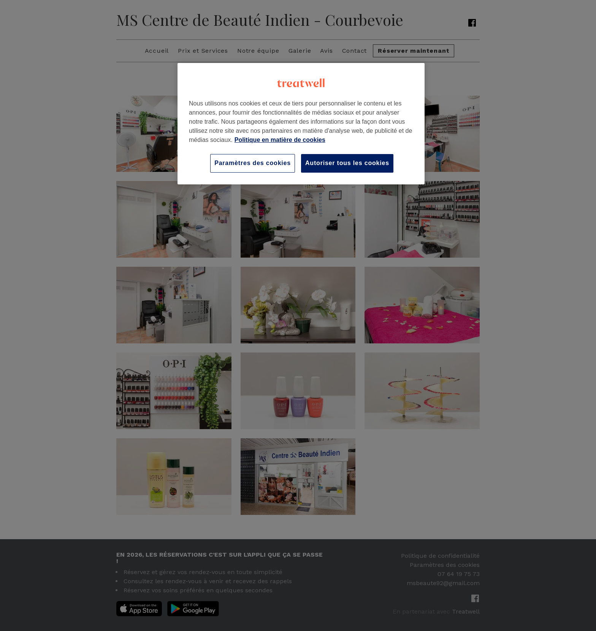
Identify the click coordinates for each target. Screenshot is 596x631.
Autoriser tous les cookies (347, 163)
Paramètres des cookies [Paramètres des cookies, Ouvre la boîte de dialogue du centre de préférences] (252, 163)
